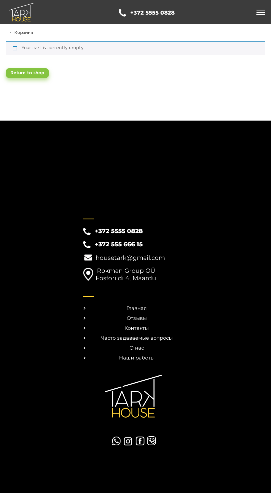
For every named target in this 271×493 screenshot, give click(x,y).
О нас (136, 348)
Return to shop (27, 73)
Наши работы (137, 358)
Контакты (136, 328)
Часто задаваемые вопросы (137, 338)
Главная (136, 308)
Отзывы (137, 318)
